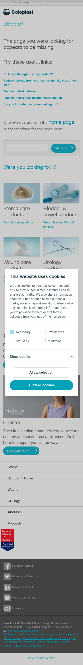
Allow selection (41, 372)
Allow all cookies (41, 385)
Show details (20, 357)
